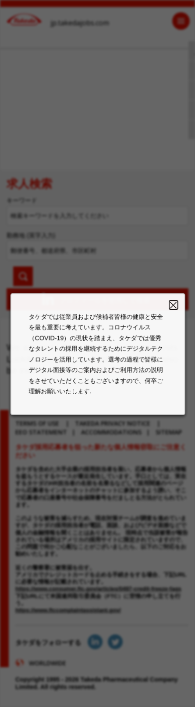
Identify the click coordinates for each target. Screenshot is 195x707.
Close (170, 311)
